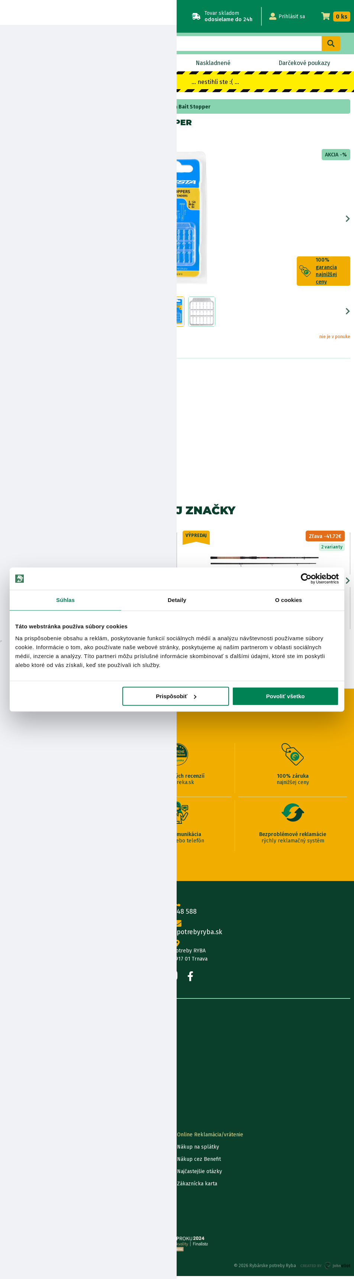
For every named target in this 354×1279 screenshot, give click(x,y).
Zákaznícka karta (197, 1187)
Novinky (34, 63)
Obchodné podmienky (30, 1070)
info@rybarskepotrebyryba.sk (177, 931)
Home (18, 107)
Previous (6, 220)
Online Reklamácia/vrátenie (210, 1137)
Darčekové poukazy (304, 63)
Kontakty (14, 1137)
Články (12, 1082)
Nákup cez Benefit (199, 1162)
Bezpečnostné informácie (40, 421)
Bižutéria (40, 107)
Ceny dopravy (20, 1187)
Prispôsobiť (176, 696)
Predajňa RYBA (21, 1046)
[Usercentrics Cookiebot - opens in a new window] (306, 578)
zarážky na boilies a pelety (87, 107)
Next (347, 220)
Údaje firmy (17, 1058)
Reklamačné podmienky (32, 1223)
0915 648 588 (177, 910)
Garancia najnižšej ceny (31, 1162)
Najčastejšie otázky (199, 1174)
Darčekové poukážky (28, 1174)
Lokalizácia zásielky (27, 1150)
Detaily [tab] (177, 600)
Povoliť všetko (285, 696)
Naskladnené (212, 63)
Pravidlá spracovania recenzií (38, 1199)
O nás (10, 1033)
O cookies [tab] (288, 600)
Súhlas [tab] (65, 600)
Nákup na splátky (43, 401)
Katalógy (14, 1095)
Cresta (32, 138)
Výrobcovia (17, 1107)
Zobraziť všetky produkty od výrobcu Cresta (37, 469)
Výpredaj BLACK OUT (120, 63)
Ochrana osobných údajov (34, 1211)
